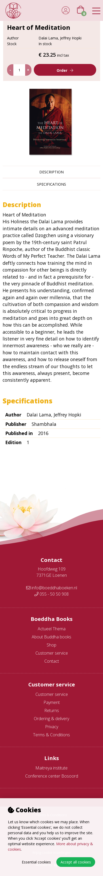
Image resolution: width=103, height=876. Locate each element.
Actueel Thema (52, 629)
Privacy (51, 727)
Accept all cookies (76, 862)
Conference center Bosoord (51, 776)
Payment (52, 702)
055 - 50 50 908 (51, 594)
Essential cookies (36, 862)
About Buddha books (51, 637)
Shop (51, 645)
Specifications (51, 184)
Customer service (51, 653)
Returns (51, 710)
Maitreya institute (51, 768)
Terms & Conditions (51, 735)
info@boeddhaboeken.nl (51, 588)
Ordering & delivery (51, 718)
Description (51, 171)
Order (62, 70)
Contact (51, 661)
